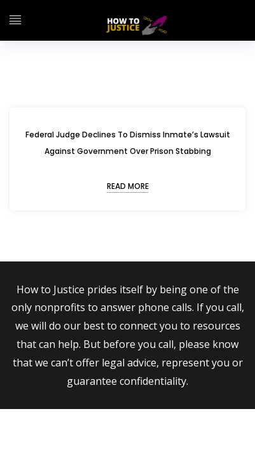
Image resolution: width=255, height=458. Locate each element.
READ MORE (128, 186)
